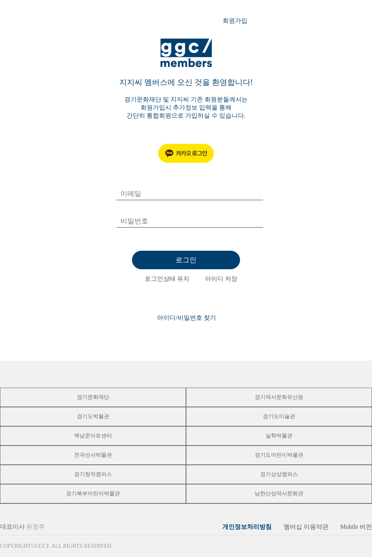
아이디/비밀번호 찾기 (186, 317)
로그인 (186, 260)
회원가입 (239, 21)
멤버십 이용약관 (306, 526)
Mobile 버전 (356, 526)
